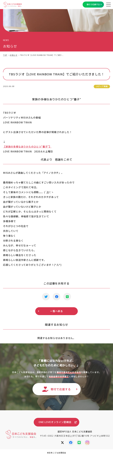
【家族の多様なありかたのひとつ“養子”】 (27, 146)
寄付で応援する (93, 4)
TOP (5, 55)
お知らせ (13, 55)
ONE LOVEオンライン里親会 (55, 422)
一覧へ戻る (56, 311)
